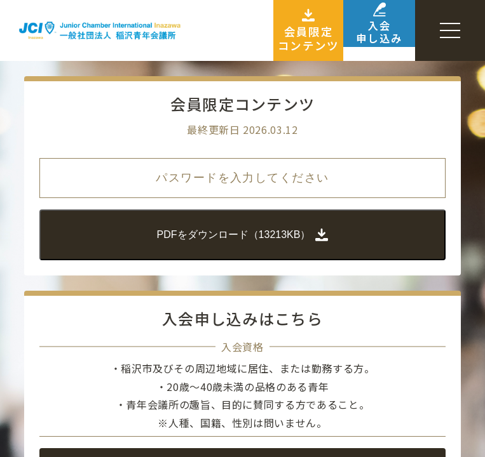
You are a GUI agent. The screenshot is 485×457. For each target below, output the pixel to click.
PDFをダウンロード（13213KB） (242, 233)
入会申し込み (361, 30)
